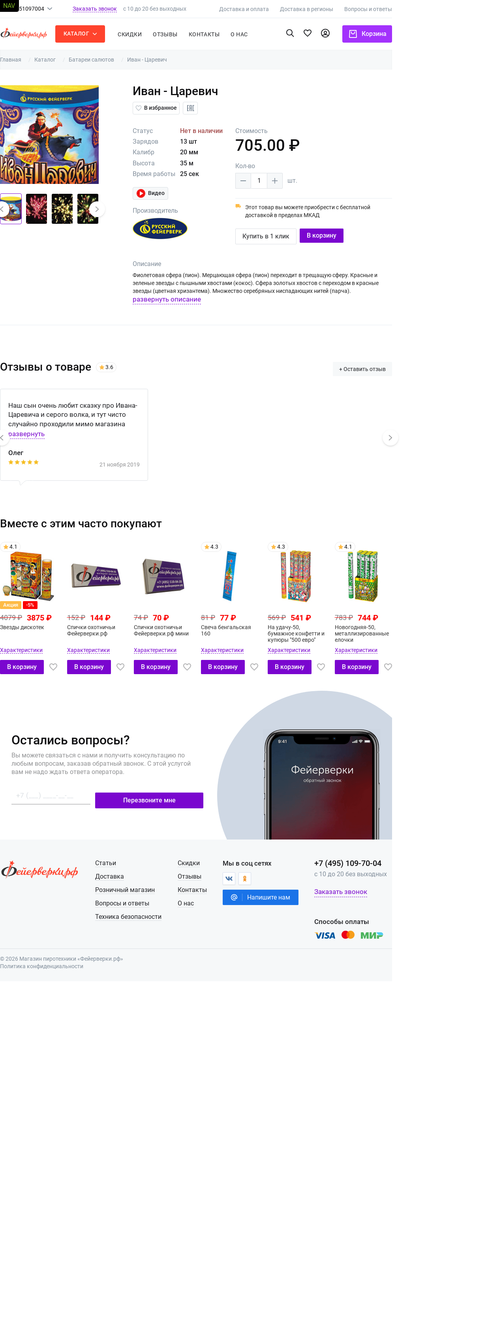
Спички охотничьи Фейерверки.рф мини (214, 627)
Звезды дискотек (71, 624)
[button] (49, 209)
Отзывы (214, 34)
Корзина (429, 34)
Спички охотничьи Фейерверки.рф (142, 627)
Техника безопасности (181, 913)
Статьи (158, 860)
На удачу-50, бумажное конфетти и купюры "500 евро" (353, 630)
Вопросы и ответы (430, 9)
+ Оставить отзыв (424, 365)
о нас (288, 34)
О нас (241, 900)
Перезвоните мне (204, 793)
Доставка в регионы (368, 9)
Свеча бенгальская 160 (281, 627)
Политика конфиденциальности (91, 963)
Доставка (162, 873)
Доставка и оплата (305, 9)
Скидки (179, 34)
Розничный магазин (177, 886)
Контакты (253, 34)
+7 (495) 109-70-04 (409, 860)
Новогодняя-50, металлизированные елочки (421, 630)
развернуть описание (216, 299)
